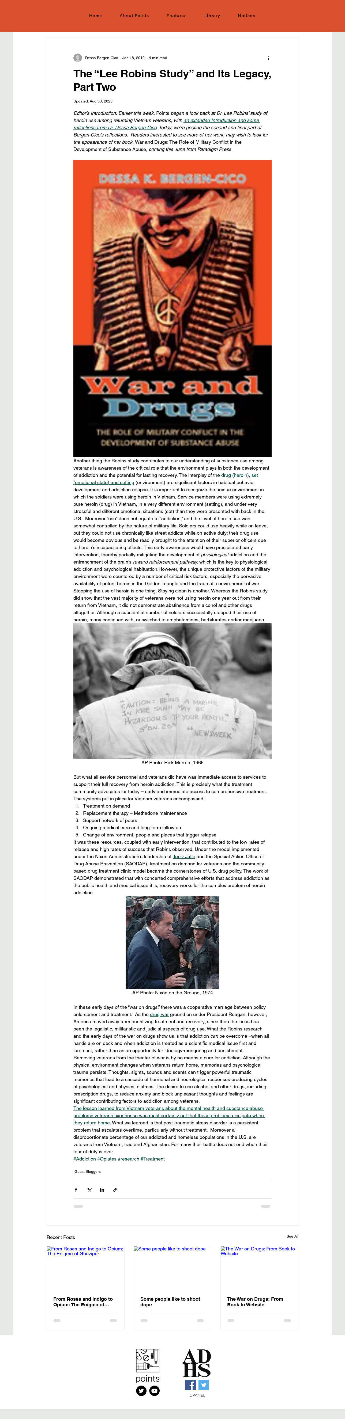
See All (292, 1236)
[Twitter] (203, 1385)
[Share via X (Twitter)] (89, 1189)
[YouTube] (154, 1391)
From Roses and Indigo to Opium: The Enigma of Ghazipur (83, 1301)
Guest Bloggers (87, 1171)
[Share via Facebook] (75, 1189)
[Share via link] (115, 1189)
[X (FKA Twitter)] (141, 1391)
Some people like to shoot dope (170, 1301)
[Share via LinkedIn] (102, 1189)
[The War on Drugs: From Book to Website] (259, 1268)
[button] (176, 15)
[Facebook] (190, 1385)
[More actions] (268, 58)
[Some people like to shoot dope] (172, 1268)
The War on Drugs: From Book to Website (255, 1301)
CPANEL (197, 1395)
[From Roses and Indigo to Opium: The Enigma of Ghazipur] (85, 1268)
